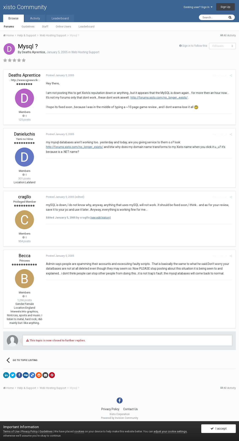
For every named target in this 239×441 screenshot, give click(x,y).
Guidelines (28, 26)
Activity (35, 18)
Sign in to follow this (194, 45)
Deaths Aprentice (33, 52)
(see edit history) (100, 217)
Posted (60, 75)
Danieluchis (24, 134)
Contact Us (130, 409)
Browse (13, 18)
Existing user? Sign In (198, 7)
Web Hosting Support (85, 52)
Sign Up (225, 6)
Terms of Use (11, 431)
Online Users (63, 26)
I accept (219, 429)
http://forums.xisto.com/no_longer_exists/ (158, 97)
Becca (24, 255)
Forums (9, 26)
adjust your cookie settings (170, 431)
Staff (45, 26)
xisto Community (25, 7)
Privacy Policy (110, 409)
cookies (79, 431)
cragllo (24, 196)
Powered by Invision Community (119, 418)
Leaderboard (87, 26)
